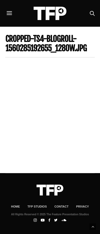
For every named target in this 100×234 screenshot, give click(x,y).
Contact (61, 206)
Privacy (82, 206)
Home (15, 206)
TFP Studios (37, 206)
